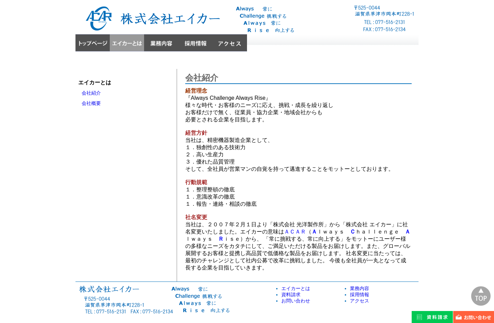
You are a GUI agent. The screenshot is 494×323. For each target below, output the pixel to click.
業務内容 (359, 288)
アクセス (359, 300)
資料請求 (291, 294)
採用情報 (359, 294)
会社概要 (91, 103)
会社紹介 (91, 93)
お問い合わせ (295, 300)
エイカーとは (295, 288)
